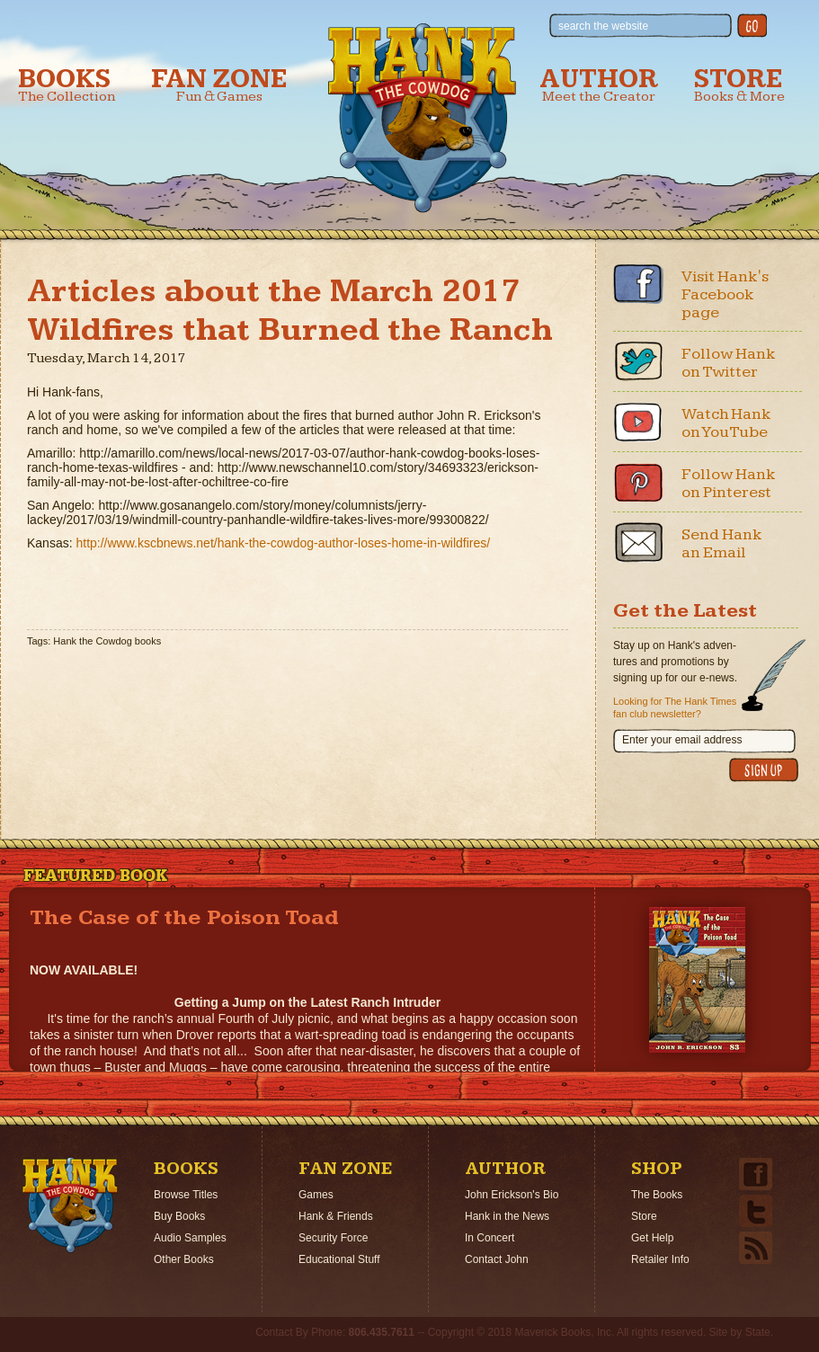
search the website (603, 26)
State (757, 1332)
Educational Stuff (339, 1259)
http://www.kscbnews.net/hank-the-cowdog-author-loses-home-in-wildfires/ (283, 543)
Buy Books (179, 1216)
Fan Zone (219, 85)
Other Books (184, 1259)
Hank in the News (507, 1216)
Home (70, 1205)
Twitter (638, 361)
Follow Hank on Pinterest (728, 483)
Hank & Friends (335, 1216)
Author (598, 85)
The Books (656, 1194)
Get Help (652, 1238)
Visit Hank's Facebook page (725, 294)
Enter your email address (682, 740)
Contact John (497, 1259)
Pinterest (638, 482)
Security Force (333, 1238)
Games (316, 1194)
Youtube (638, 421)
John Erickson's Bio (511, 1194)
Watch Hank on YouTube (726, 423)
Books (66, 85)
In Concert (489, 1238)
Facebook (638, 284)
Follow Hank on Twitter (728, 362)
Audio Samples (190, 1238)
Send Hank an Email (721, 543)
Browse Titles (186, 1194)
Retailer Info (660, 1259)
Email (638, 542)
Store (739, 85)
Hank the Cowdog (422, 117)
